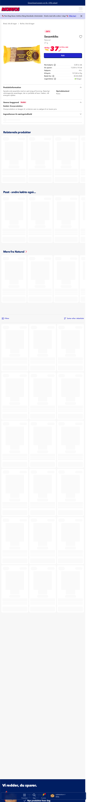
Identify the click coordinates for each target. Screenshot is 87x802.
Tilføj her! (72, 16)
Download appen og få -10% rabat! (43, 3)
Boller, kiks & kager (27, 24)
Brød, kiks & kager (10, 24)
